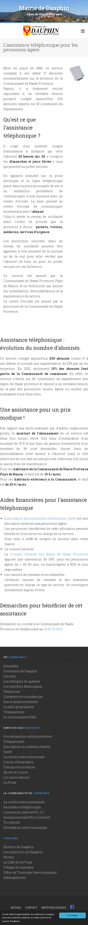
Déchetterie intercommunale (25, 827)
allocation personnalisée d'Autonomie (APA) (41, 518)
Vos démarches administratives (27, 736)
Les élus (9, 676)
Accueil (16, 907)
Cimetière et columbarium (23, 697)
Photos (8, 857)
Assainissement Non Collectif (26, 817)
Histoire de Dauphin (18, 847)
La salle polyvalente (18, 707)
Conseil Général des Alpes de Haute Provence (49, 554)
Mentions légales (53, 907)
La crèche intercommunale (24, 757)
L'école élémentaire (18, 762)
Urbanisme (11, 691)
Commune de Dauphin (20, 671)
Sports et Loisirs (15, 772)
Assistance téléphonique (22, 807)
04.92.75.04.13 (53, 629)
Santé (7, 752)
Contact (31, 907)
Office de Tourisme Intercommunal (30, 872)
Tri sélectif (11, 822)
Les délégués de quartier (21, 681)
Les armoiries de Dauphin (23, 852)
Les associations (16, 777)
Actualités (10, 666)
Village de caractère (18, 867)
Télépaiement (13, 712)
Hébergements (14, 877)
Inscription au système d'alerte (26, 747)
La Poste (9, 782)
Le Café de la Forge (17, 862)
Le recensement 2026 (19, 717)
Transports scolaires (19, 767)
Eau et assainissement (20, 702)
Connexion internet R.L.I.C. (24, 812)
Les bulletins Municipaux (22, 686)
